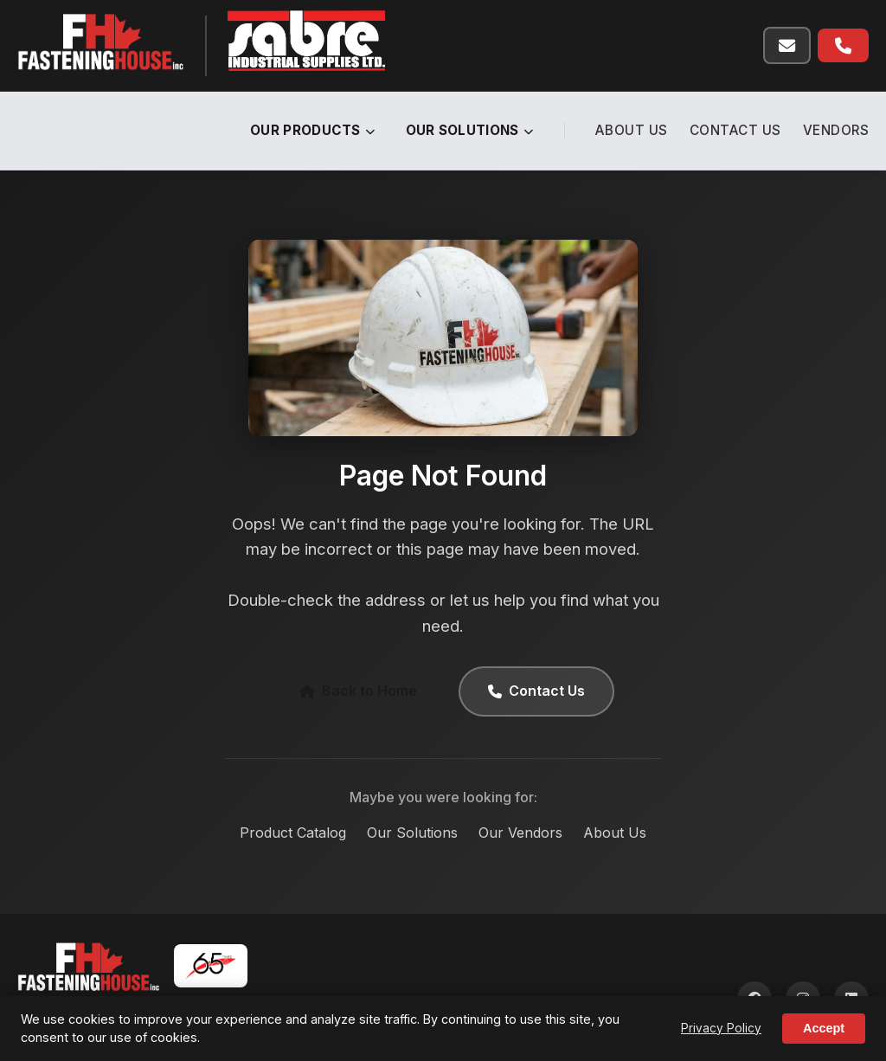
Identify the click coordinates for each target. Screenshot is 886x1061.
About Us (631, 130)
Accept (823, 1028)
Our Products (313, 130)
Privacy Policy (721, 1028)
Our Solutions (470, 130)
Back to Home (358, 690)
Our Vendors (520, 832)
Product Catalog (293, 832)
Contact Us (735, 130)
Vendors (836, 130)
